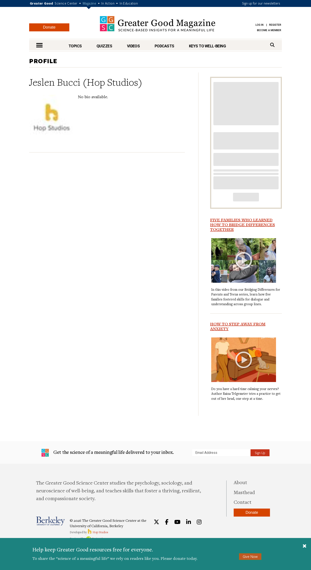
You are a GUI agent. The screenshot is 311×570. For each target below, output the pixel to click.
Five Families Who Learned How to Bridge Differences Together (242, 224)
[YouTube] (177, 522)
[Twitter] (156, 522)
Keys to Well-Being (207, 46)
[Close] (304, 546)
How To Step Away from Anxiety (237, 326)
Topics (75, 46)
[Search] (272, 45)
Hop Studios (97, 532)
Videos (133, 46)
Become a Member (269, 30)
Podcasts (164, 46)
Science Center (66, 3)
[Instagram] (199, 522)
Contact (242, 502)
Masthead (244, 492)
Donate (49, 27)
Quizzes (104, 46)
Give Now (250, 556)
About (240, 482)
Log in (259, 24)
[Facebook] (166, 522)
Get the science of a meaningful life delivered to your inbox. (107, 453)
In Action (107, 3)
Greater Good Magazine (157, 23)
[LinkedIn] (188, 522)
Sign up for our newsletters (261, 3)
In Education (129, 3)
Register (275, 24)
